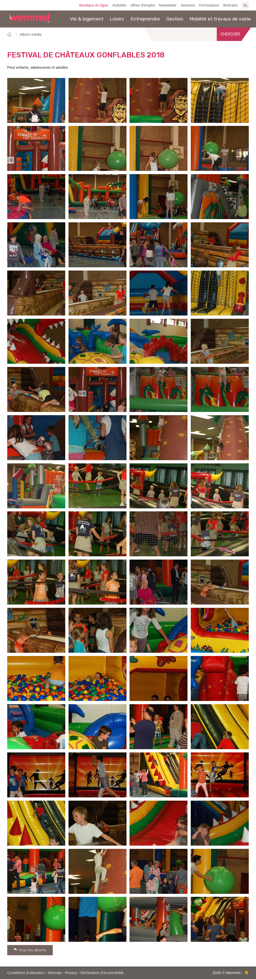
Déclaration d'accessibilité (102, 973)
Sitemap (55, 973)
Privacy (71, 973)
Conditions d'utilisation (25, 973)
